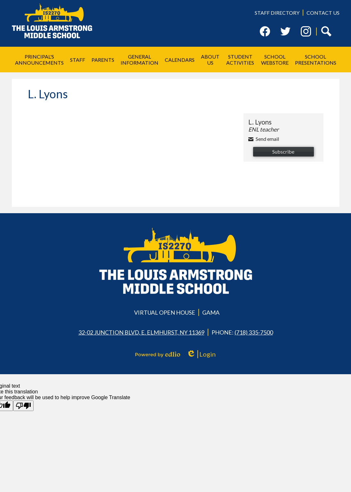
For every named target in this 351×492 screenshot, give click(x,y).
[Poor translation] (23, 405)
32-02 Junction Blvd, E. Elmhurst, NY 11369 (141, 332)
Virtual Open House (164, 312)
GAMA (210, 312)
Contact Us (323, 13)
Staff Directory (277, 13)
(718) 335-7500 (254, 332)
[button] (39, 59)
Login (201, 354)
